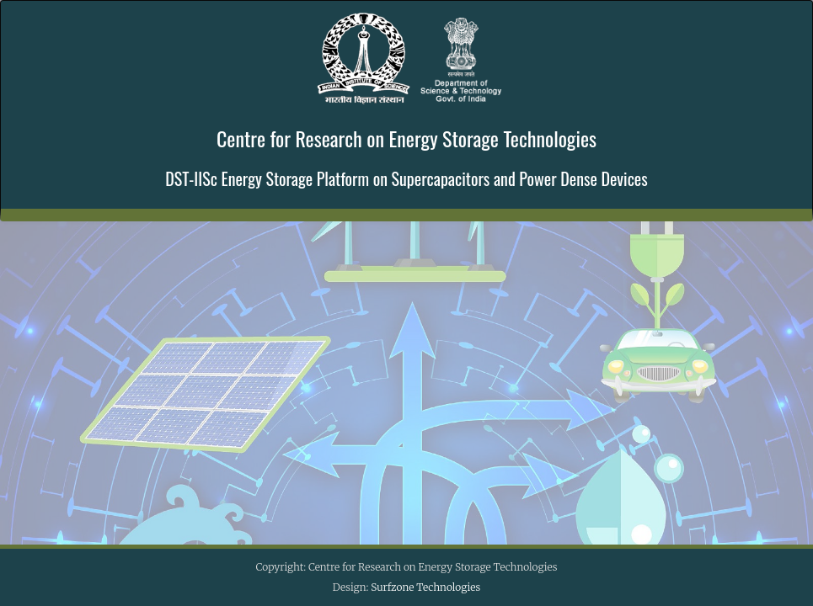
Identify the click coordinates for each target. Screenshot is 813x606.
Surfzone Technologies (425, 587)
